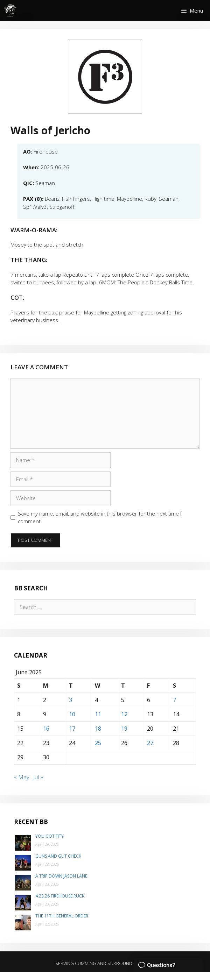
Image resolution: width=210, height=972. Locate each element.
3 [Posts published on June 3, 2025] (70, 700)
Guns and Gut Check (58, 856)
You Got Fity (49, 836)
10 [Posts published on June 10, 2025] (72, 714)
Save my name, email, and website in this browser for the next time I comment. (99, 517)
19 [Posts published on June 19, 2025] (124, 728)
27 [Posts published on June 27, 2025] (150, 743)
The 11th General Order (61, 916)
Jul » (38, 777)
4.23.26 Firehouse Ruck (59, 896)
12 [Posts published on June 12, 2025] (124, 714)
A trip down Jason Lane (61, 876)
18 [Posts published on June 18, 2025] (98, 728)
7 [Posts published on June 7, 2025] (174, 700)
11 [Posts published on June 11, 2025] (98, 714)
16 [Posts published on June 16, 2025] (46, 728)
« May (21, 777)
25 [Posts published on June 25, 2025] (98, 743)
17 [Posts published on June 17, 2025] (72, 728)
